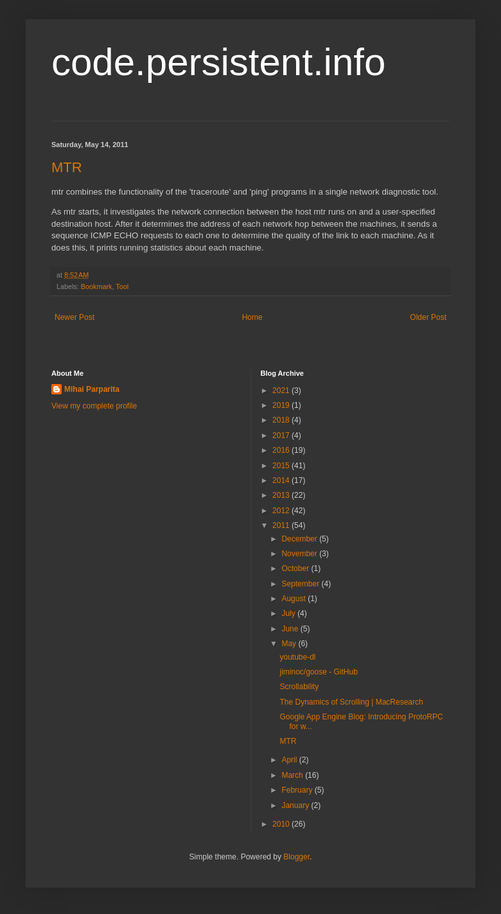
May (289, 643)
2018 (282, 420)
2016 (282, 450)
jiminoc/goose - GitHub (318, 671)
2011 (282, 525)
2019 (282, 405)
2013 (282, 495)
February (297, 790)
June (290, 628)
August (294, 598)
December (300, 538)
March (293, 775)
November (300, 553)
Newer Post (74, 317)
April (290, 759)
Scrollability (299, 686)
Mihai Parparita (91, 389)
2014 (282, 480)
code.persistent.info (218, 61)
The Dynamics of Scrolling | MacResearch (351, 702)
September (301, 583)
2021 (282, 390)
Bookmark (96, 286)
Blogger (296, 856)
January (296, 805)
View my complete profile (94, 405)
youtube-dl (297, 657)
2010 (282, 824)
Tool (122, 286)
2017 (282, 435)
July (289, 613)
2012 (282, 510)
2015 (282, 465)
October (296, 568)
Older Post (428, 317)
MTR (66, 167)
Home (252, 317)
